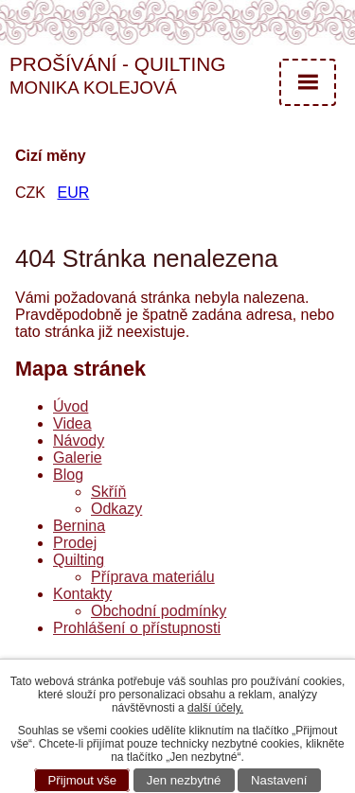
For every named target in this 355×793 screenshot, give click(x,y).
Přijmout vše (82, 780)
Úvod (70, 406)
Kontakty (82, 594)
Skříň (108, 492)
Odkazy (116, 509)
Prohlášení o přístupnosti (137, 628)
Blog (68, 475)
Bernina (79, 526)
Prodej (75, 543)
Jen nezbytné (184, 780)
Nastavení (279, 780)
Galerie (77, 457)
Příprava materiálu (153, 577)
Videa (72, 423)
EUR (73, 193)
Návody (78, 440)
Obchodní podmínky (158, 611)
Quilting (78, 560)
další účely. (215, 707)
